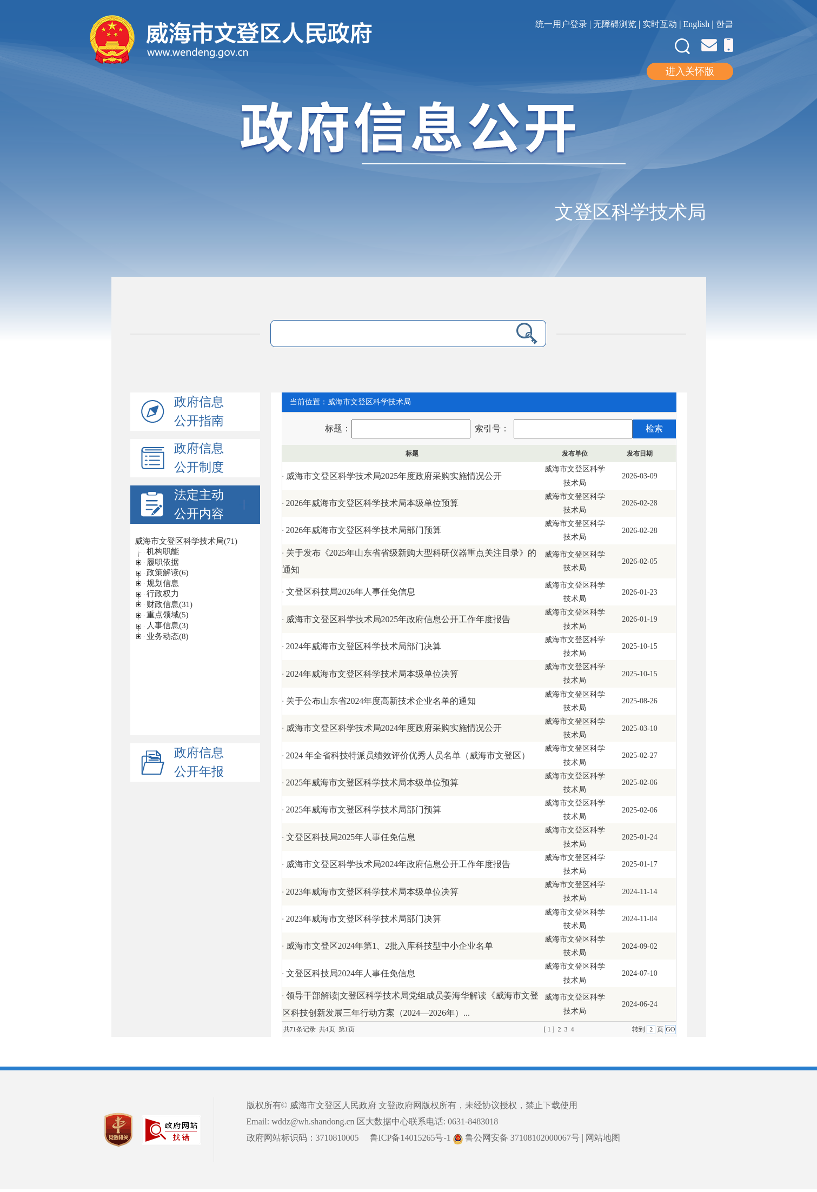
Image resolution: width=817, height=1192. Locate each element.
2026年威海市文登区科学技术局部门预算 (364, 530)
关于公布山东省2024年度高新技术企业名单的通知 (381, 700)
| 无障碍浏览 (614, 24)
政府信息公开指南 (201, 411)
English (696, 24)
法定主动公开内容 (212, 503)
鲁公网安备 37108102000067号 (516, 1138)
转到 (639, 1029)
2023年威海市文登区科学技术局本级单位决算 (372, 891)
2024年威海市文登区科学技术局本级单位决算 (372, 673)
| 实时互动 (658, 24)
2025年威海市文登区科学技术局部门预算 (364, 810)
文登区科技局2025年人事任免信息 (351, 837)
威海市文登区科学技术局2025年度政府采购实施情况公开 (394, 476)
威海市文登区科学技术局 (369, 402)
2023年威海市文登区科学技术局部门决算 (364, 918)
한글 (724, 24)
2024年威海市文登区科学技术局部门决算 (364, 646)
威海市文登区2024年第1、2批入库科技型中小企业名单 (390, 946)
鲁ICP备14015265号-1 (410, 1138)
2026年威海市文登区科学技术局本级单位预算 (372, 503)
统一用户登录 (562, 24)
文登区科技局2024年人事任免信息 (351, 973)
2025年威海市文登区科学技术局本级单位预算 (372, 782)
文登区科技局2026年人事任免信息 (351, 592)
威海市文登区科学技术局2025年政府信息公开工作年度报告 (398, 619)
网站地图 (603, 1138)
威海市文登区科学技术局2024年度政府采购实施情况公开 (394, 728)
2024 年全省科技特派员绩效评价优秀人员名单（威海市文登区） (408, 755)
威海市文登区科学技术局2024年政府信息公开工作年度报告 (398, 864)
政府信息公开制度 (201, 457)
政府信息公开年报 (201, 760)
